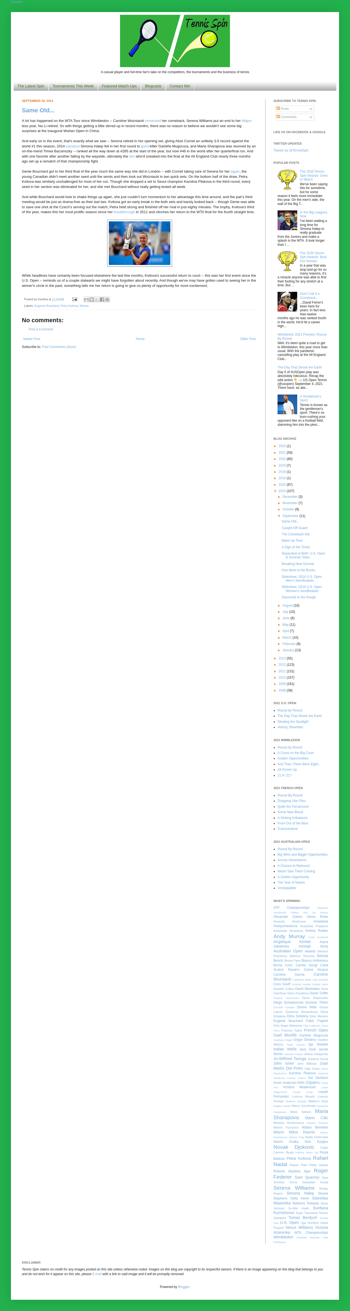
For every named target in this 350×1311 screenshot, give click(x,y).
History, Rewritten (290, 727)
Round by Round (290, 710)
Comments (286, 117)
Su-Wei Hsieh (298, 1208)
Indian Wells (284, 1049)
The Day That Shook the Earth (300, 367)
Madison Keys (318, 1101)
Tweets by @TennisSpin (290, 150)
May (286, 625)
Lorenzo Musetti (303, 1096)
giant (145, 146)
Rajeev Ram (298, 1165)
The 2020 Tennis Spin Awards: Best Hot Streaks (313, 257)
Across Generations (292, 860)
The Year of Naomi (291, 882)
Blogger (183, 1287)
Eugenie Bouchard (46, 305)
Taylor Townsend (306, 1213)
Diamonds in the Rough (299, 597)
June (286, 618)
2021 (283, 453)
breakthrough (124, 212)
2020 (283, 459)
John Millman (307, 1063)
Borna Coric (283, 965)
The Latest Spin (31, 86)
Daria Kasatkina (297, 993)
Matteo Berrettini (315, 1127)
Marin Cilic (316, 1118)
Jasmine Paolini (293, 1054)
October (288, 509)
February (289, 644)
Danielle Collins (283, 988)
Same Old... (38, 110)
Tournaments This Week (73, 86)
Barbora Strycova (302, 956)
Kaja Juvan (312, 1068)
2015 (283, 485)
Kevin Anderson (285, 1083)
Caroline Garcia (288, 974)
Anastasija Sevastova (288, 930)
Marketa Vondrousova (288, 1122)
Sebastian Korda (315, 1182)
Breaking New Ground (298, 564)
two (132, 156)
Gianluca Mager (283, 1039)
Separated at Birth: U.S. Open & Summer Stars (303, 555)
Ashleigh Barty (313, 946)
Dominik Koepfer (283, 1007)
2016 (283, 478)
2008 (283, 690)
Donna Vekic (307, 1007)
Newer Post (31, 339)
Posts (282, 109)
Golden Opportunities (293, 758)
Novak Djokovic (293, 1147)
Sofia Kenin (299, 1198)
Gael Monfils (285, 1035)
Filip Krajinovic (311, 1025)
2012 (283, 665)
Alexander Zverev (287, 917)
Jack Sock (307, 1049)
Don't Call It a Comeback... (310, 295)
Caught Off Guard (295, 528)
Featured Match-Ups (119, 86)
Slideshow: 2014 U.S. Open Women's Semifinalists (302, 589)
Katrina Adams (296, 1077)
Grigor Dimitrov (305, 1040)
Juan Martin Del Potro (300, 1065)
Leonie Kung (303, 1091)
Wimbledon (283, 1237)
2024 (283, 446)
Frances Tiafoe (292, 1030)
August (288, 605)
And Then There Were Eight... (299, 764)
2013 (283, 658)
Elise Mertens (319, 1016)
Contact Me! (180, 86)
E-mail (97, 1274)
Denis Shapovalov (315, 997)
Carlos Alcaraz (316, 970)
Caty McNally (320, 979)
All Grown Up (287, 770)
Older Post (248, 339)
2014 (283, 491)
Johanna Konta (318, 1059)
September (290, 516)
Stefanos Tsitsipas (305, 1203)
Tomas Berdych (302, 1217)
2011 (283, 671)
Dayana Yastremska (286, 997)
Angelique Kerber (292, 941)
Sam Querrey (307, 1177)
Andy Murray (289, 936)
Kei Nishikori (318, 1078)
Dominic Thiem (316, 1002)
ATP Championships (291, 908)
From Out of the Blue (293, 823)
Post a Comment (41, 329)
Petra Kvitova (69, 305)
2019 (283, 465)
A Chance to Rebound (294, 866)
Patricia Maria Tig (307, 1152)
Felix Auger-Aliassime (287, 1025)
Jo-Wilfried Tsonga (289, 1058)
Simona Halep (300, 1193)
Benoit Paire (292, 960)
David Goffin (319, 993)
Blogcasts (153, 86)
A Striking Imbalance (292, 818)
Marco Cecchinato (303, 1105)
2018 (283, 472)
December (290, 497)
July (285, 612)
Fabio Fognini (317, 1021)
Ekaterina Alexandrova (301, 1011)
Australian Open (288, 951)
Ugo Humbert (310, 1222)
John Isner (283, 1063)
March (287, 637)
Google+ (17, 2)
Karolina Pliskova (302, 1073)
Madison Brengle (296, 1101)
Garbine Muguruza (313, 1035)
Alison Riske (317, 917)
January (288, 650)
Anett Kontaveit (318, 937)
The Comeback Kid (296, 534)
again (235, 171)
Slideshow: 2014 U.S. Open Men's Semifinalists (302, 578)
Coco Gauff (281, 984)
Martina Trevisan (317, 1122)
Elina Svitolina (297, 1016)
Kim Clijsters (308, 1082)
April (286, 631)
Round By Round (290, 795)
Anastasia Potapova (314, 926)
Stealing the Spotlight (293, 722)
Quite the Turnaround (293, 807)
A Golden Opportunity (293, 877)
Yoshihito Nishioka (308, 1237)
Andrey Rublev (316, 931)
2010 (283, 677)
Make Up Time (292, 540)
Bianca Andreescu (315, 960)
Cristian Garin (320, 984)
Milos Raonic (302, 1132)
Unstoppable (287, 888)
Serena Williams (293, 1188)
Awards (310, 951)
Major (246, 121)
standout (73, 146)
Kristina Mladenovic (299, 1087)
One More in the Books (298, 570)
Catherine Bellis (302, 979)
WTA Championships (311, 1233)
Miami (278, 1132)
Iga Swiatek (318, 1044)
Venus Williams (299, 1227)
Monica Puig (296, 1137)
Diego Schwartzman (288, 1002)
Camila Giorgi (306, 965)
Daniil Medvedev (307, 989)
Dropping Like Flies (292, 801)
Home (140, 339)
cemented (153, 121)
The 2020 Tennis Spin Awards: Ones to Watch (314, 175)
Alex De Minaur (315, 912)
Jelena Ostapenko (316, 1054)
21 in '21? (285, 775)
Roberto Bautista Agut (291, 1171)
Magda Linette (281, 1105)
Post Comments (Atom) (59, 347)
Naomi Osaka (286, 1142)
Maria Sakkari (300, 1111)
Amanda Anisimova (289, 921)
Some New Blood (290, 812)
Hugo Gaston (296, 1044)
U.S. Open (289, 1222)
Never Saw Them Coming (296, 871)
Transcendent (288, 829)
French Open (316, 1030)
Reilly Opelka (319, 1165)
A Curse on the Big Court (296, 753)
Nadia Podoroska (316, 1137)
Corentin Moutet (301, 984)
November (290, 503)
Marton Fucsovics (286, 1127)
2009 (283, 684)
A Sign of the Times (296, 547)
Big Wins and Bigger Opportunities (303, 854)
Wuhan (84, 305)
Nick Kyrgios (316, 1142)
